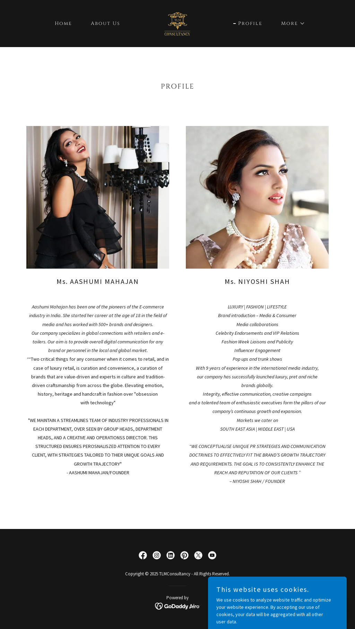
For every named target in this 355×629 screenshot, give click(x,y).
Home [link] (63, 23)
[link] (177, 23)
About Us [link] (105, 23)
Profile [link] (250, 23)
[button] (290, 23)
